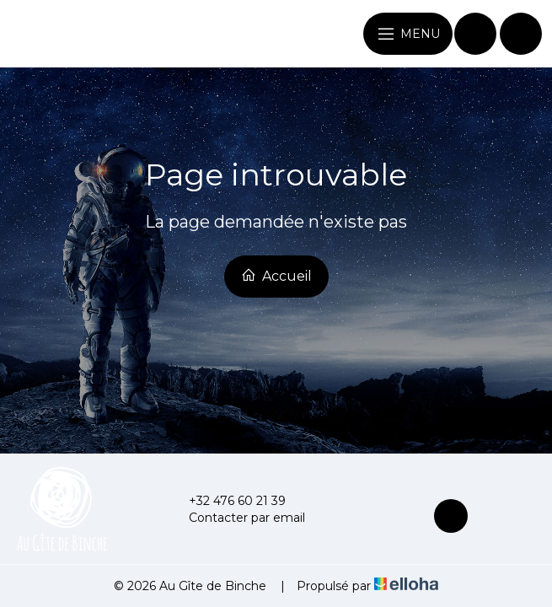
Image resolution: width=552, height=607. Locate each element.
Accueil (276, 275)
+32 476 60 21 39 (227, 500)
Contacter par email (237, 517)
